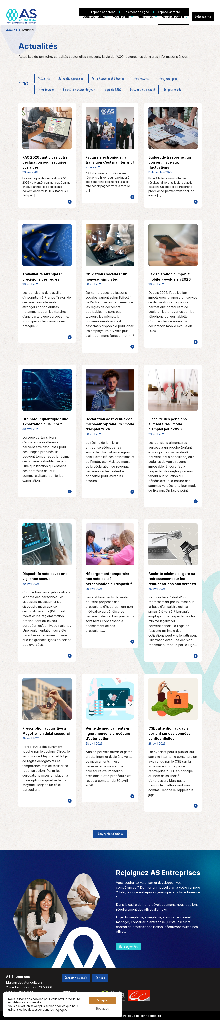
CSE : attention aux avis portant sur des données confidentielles (169, 733)
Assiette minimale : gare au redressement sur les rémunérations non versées (172, 579)
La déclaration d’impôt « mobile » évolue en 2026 (169, 276)
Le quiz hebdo (173, 89)
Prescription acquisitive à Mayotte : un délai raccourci (46, 731)
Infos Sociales (46, 89)
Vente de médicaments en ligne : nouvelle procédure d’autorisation (108, 733)
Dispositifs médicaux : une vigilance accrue (45, 576)
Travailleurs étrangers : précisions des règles (42, 276)
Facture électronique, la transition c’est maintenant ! (110, 159)
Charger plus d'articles (110, 834)
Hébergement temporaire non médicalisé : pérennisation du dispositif (109, 579)
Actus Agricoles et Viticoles (108, 78)
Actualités (44, 78)
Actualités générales (70, 78)
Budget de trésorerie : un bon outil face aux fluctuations (169, 162)
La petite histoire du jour (79, 89)
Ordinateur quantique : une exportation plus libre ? (45, 421)
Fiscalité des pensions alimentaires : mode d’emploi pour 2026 (167, 424)
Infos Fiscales (141, 78)
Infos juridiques (167, 78)
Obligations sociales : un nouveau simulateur (106, 276)
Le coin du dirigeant (142, 89)
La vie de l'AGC (112, 89)
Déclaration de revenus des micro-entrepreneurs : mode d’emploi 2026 (110, 424)
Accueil (11, 30)
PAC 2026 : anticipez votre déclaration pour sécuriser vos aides (45, 162)
